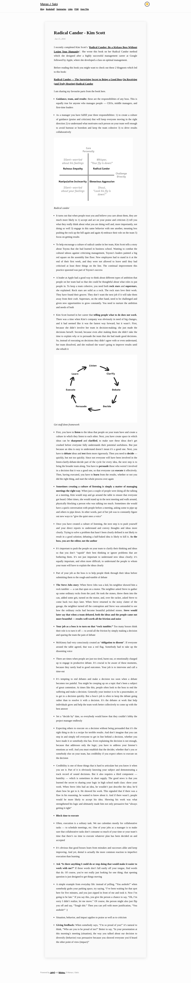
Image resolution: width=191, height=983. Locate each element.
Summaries (61, 9)
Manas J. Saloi (49, 4)
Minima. (62, 973)
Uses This (84, 9)
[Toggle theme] (147, 4)
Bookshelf (50, 9)
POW (76, 9)
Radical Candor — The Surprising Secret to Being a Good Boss (88, 79)
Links (70, 9)
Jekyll (52, 973)
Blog (42, 9)
